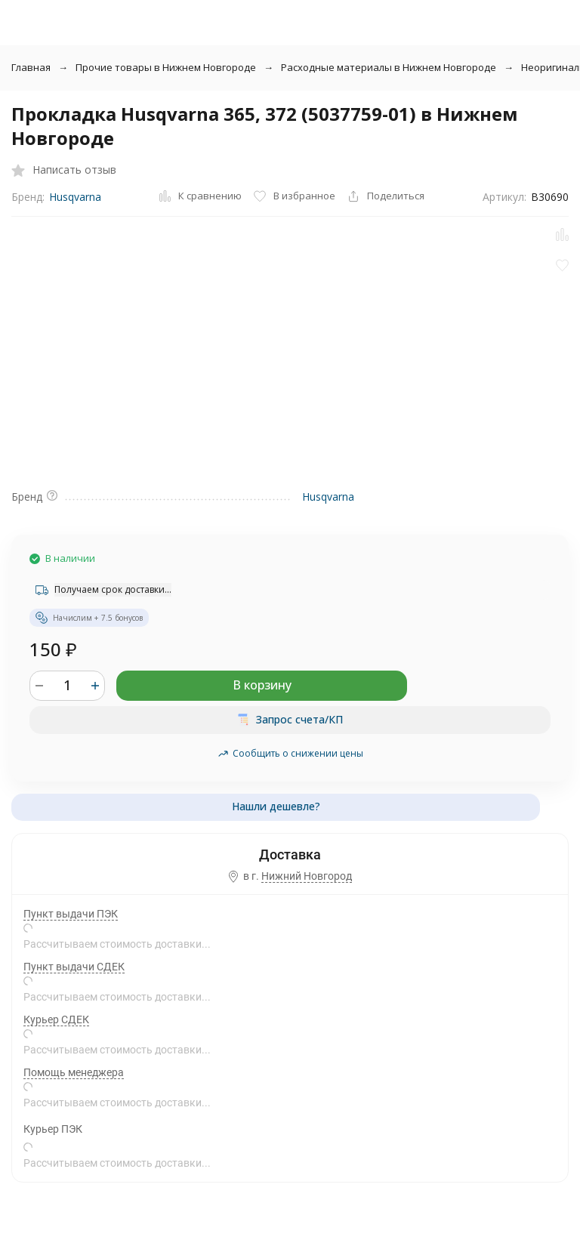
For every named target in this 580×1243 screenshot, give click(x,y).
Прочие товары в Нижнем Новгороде (166, 67)
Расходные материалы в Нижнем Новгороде (388, 67)
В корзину (262, 685)
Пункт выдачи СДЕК (74, 967)
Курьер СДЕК (56, 1019)
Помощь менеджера (73, 1072)
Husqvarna (75, 197)
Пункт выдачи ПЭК (70, 914)
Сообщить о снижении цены (290, 753)
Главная (31, 67)
